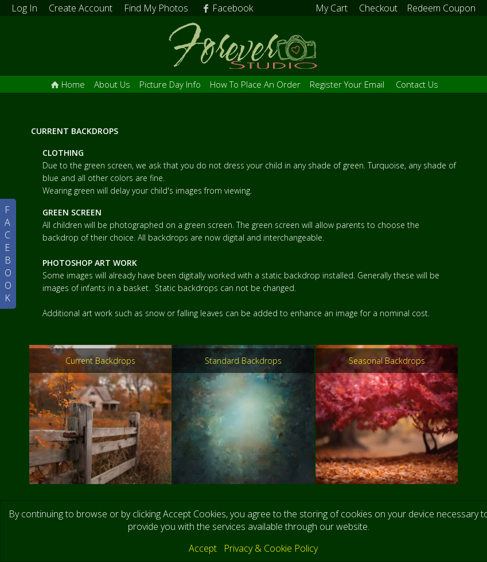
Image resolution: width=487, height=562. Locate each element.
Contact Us (417, 84)
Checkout (378, 8)
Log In (24, 8)
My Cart (332, 8)
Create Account (80, 8)
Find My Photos (156, 8)
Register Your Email (347, 84)
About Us (112, 84)
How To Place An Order (255, 84)
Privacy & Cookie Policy (271, 548)
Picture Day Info (170, 84)
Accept (203, 548)
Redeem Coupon (441, 8)
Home (67, 84)
